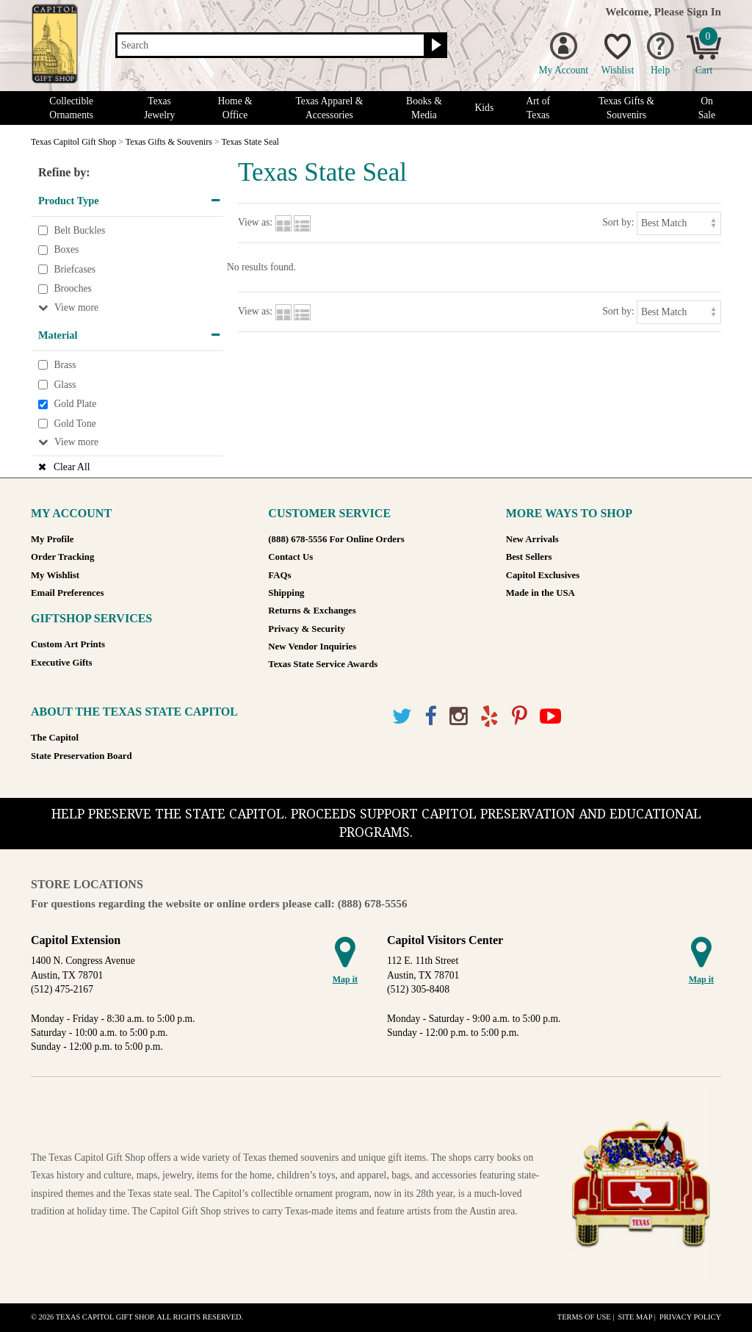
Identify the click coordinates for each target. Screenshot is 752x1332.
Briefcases (74, 269)
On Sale (706, 108)
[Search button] (434, 46)
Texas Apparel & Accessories (329, 108)
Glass (65, 384)
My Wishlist (55, 575)
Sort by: (618, 222)
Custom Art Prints (68, 644)
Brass (65, 364)
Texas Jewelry (159, 108)
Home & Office (234, 108)
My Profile (52, 539)
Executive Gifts (62, 663)
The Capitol (55, 737)
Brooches (72, 289)
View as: (255, 222)
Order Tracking (62, 557)
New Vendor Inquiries (312, 646)
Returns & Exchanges (311, 610)
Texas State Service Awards (322, 664)
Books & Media (424, 108)
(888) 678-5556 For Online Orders (336, 539)
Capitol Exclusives (543, 575)
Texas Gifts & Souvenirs (626, 108)
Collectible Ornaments (71, 108)
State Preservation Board (81, 756)
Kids (484, 107)
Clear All (72, 466)
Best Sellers (529, 557)
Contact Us (290, 557)
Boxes (66, 249)
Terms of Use (584, 1317)
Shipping (286, 593)
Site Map (635, 1317)
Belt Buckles (79, 230)
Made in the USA (540, 593)
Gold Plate (75, 403)
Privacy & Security (306, 629)
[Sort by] (679, 223)
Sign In (704, 11)
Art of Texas (538, 108)
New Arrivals (532, 539)
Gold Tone (74, 423)
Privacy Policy (690, 1317)
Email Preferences (67, 593)
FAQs (279, 575)
